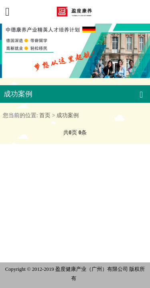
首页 (44, 115)
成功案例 (67, 115)
